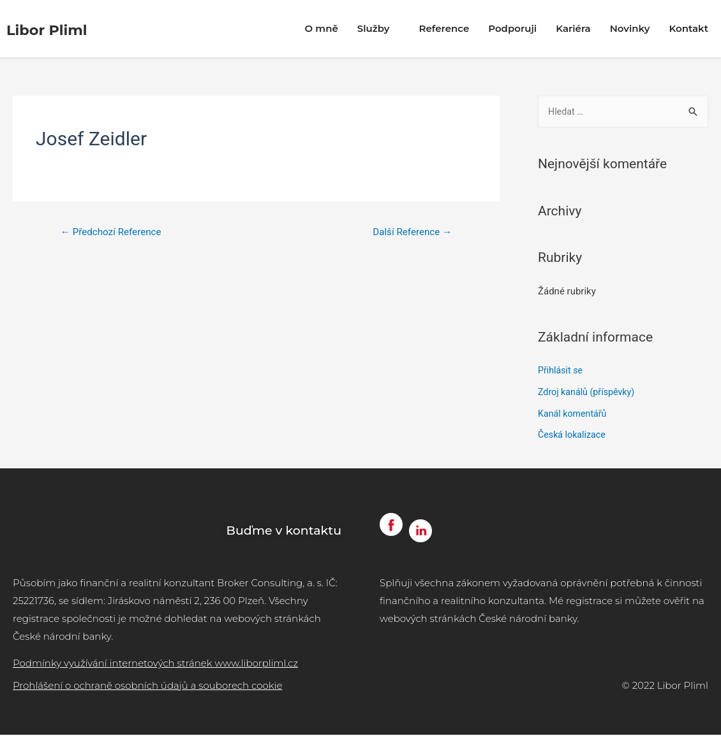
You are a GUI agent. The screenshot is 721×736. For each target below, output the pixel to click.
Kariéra (573, 28)
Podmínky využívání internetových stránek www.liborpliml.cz (155, 664)
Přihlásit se (561, 371)
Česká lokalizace (573, 436)
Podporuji (512, 28)
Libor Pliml (60, 28)
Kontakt (688, 28)
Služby (378, 28)
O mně (321, 28)
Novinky (630, 28)
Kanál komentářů (574, 415)
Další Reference (409, 232)
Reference (444, 28)
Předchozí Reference (114, 232)
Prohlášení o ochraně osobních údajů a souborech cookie (147, 687)
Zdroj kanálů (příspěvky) (589, 393)
